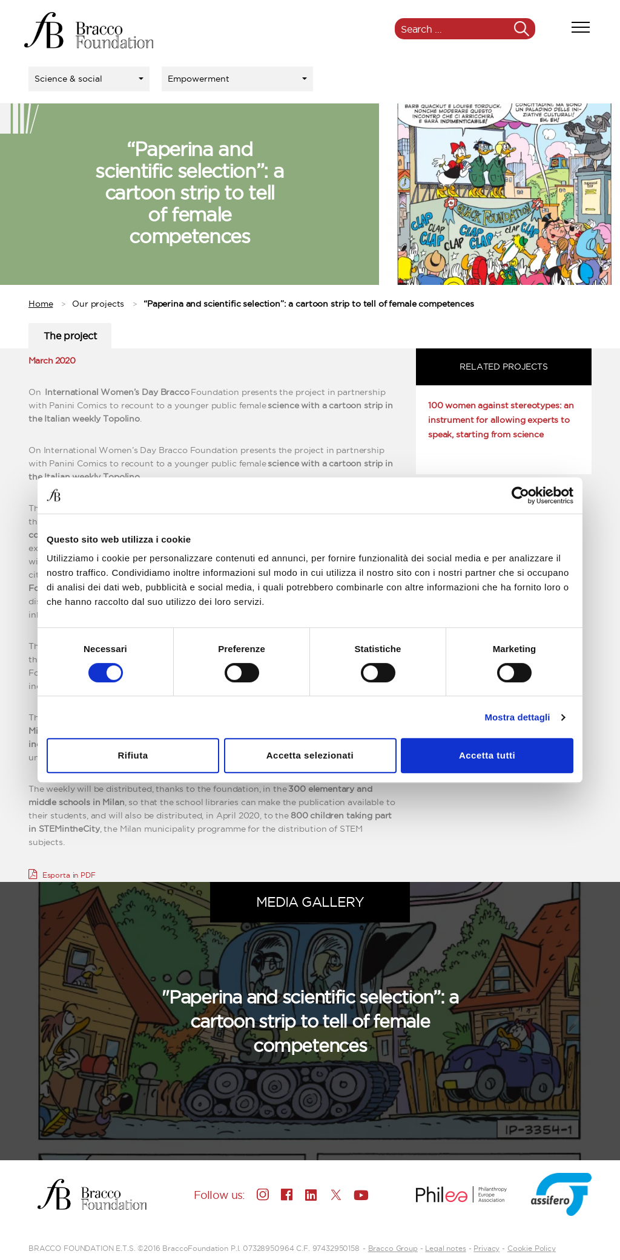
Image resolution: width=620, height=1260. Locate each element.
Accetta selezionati (310, 755)
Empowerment (198, 78)
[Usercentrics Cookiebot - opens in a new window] (520, 495)
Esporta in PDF (62, 874)
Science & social (68, 78)
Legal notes (445, 1248)
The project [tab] (70, 335)
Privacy (486, 1248)
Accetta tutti (487, 755)
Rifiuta (132, 755)
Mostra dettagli (517, 717)
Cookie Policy (531, 1248)
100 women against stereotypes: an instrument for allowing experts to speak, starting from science (501, 419)
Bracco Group (393, 1248)
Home (40, 303)
